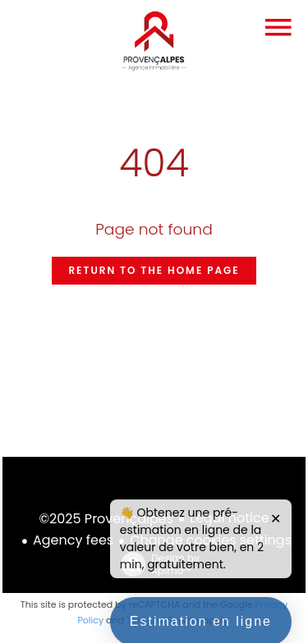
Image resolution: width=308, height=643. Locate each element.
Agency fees (73, 540)
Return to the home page (153, 270)
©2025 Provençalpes (106, 518)
